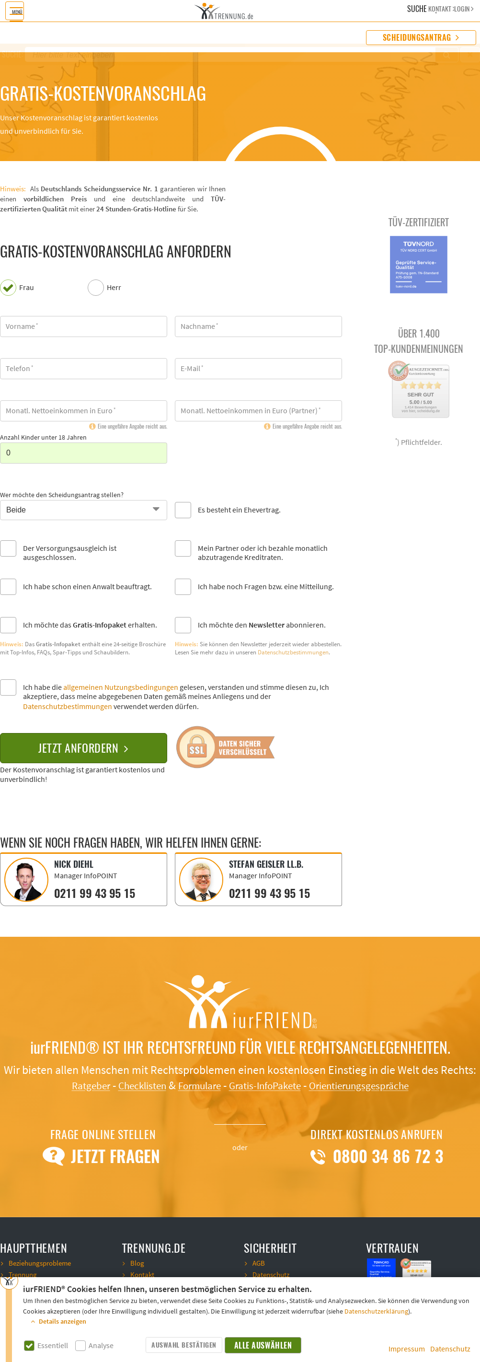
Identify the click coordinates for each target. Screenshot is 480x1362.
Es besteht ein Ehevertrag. (239, 510)
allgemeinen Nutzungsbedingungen (120, 687)
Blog (137, 1261)
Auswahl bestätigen (183, 1345)
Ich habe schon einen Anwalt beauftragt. (87, 587)
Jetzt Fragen (103, 1155)
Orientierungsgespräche (374, 1084)
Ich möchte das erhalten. (90, 625)
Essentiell (52, 1345)
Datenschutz (450, 1349)
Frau (26, 287)
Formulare (193, 1084)
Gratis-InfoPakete (267, 1084)
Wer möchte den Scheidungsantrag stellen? (62, 495)
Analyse (101, 1345)
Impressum (407, 1349)
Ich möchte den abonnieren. (262, 625)
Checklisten (128, 1084)
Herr (114, 287)
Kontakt (143, 1273)
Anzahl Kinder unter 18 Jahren (43, 438)
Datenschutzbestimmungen (293, 652)
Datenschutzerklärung (376, 1311)
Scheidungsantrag (421, 38)
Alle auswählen (263, 1345)
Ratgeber (70, 1084)
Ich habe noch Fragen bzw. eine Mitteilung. (266, 587)
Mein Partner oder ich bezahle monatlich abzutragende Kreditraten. (263, 553)
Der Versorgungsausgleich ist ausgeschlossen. (69, 553)
